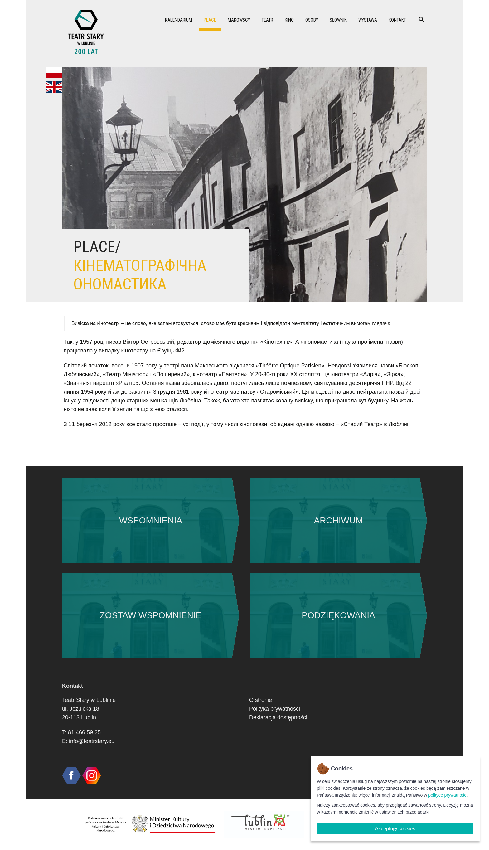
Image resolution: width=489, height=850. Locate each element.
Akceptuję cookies (395, 828)
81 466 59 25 (84, 732)
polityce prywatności (447, 795)
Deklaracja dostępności (278, 717)
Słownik (338, 20)
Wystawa (367, 20)
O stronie (260, 700)
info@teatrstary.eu (91, 741)
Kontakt (397, 20)
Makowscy (239, 20)
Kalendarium (178, 20)
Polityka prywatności (274, 709)
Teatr (267, 20)
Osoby (311, 20)
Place (210, 20)
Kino (289, 20)
